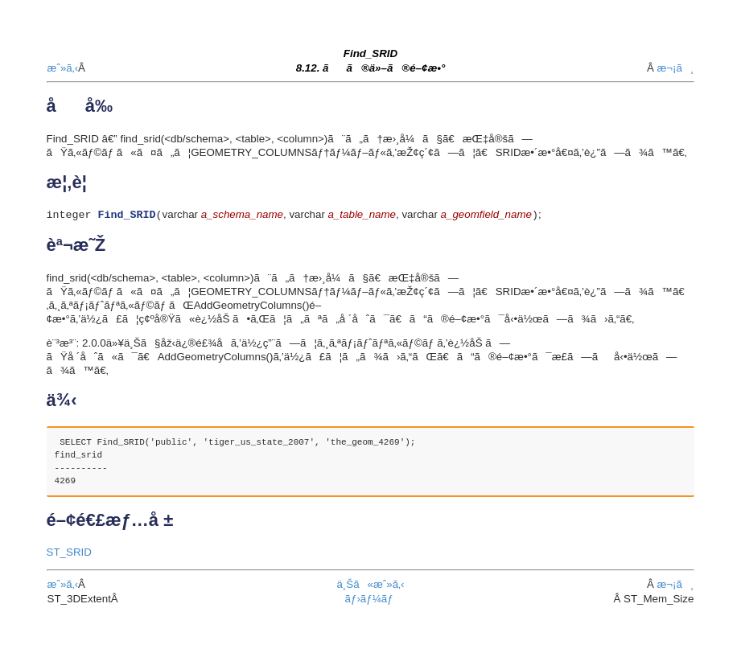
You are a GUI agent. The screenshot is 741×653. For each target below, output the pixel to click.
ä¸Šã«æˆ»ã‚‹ (370, 586)
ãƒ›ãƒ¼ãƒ (371, 600)
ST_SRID (69, 554)
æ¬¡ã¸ (675, 68)
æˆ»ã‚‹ (63, 68)
